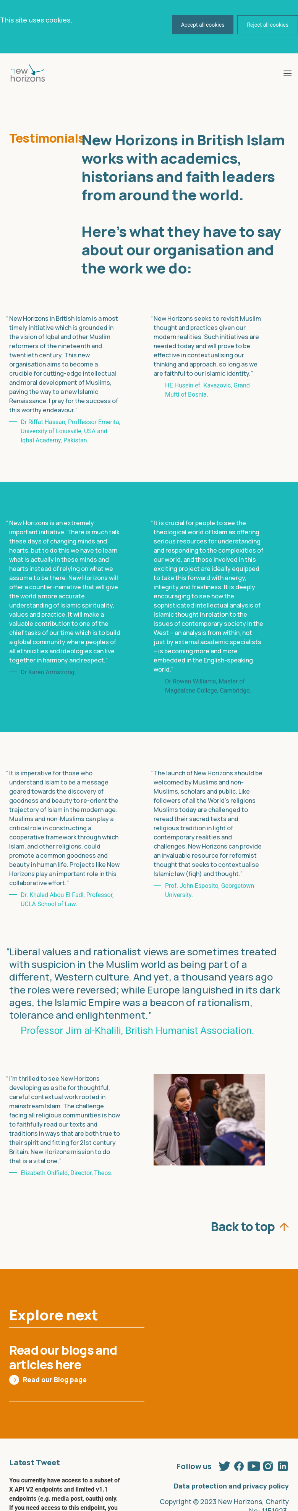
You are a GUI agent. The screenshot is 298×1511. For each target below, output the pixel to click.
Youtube (254, 1464)
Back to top (243, 1224)
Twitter (225, 1464)
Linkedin (283, 1464)
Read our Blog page (55, 1379)
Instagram (268, 1464)
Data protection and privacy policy (231, 1485)
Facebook (239, 1464)
